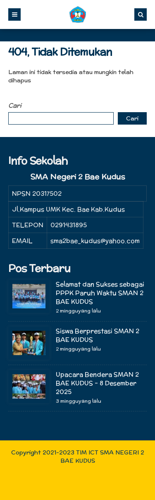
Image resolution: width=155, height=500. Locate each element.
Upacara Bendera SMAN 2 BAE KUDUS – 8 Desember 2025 (97, 383)
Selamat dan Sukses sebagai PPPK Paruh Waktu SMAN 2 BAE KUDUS (100, 293)
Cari (14, 105)
